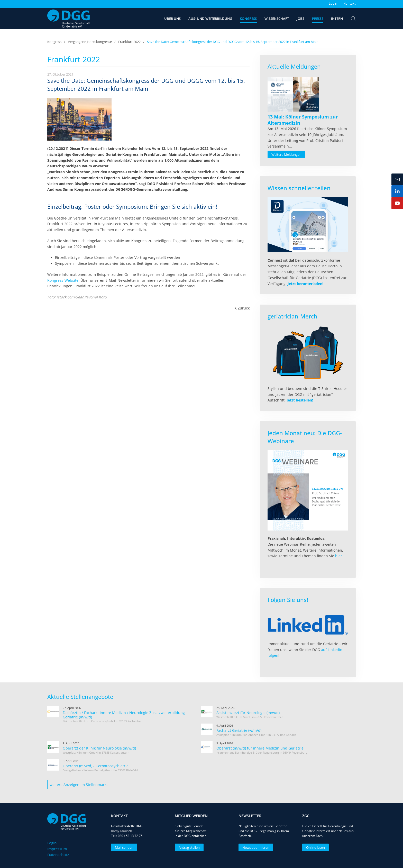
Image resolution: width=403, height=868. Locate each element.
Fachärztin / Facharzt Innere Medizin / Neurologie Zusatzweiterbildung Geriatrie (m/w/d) (124, 714)
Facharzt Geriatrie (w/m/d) (238, 730)
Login (333, 3)
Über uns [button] (172, 18)
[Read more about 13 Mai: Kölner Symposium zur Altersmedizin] (293, 94)
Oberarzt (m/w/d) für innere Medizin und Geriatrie (260, 748)
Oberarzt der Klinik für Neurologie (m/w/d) (99, 748)
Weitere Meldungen (286, 154)
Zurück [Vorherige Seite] (242, 308)
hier (338, 555)
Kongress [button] (248, 18)
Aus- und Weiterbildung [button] (210, 18)
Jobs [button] (300, 18)
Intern (337, 18)
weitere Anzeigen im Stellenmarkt (79, 784)
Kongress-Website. (63, 280)
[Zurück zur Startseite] (68, 18)
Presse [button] (317, 18)
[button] (353, 18)
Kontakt (349, 3)
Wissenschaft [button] (276, 18)
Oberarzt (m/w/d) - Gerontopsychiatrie (96, 765)
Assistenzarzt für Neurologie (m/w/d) (248, 712)
